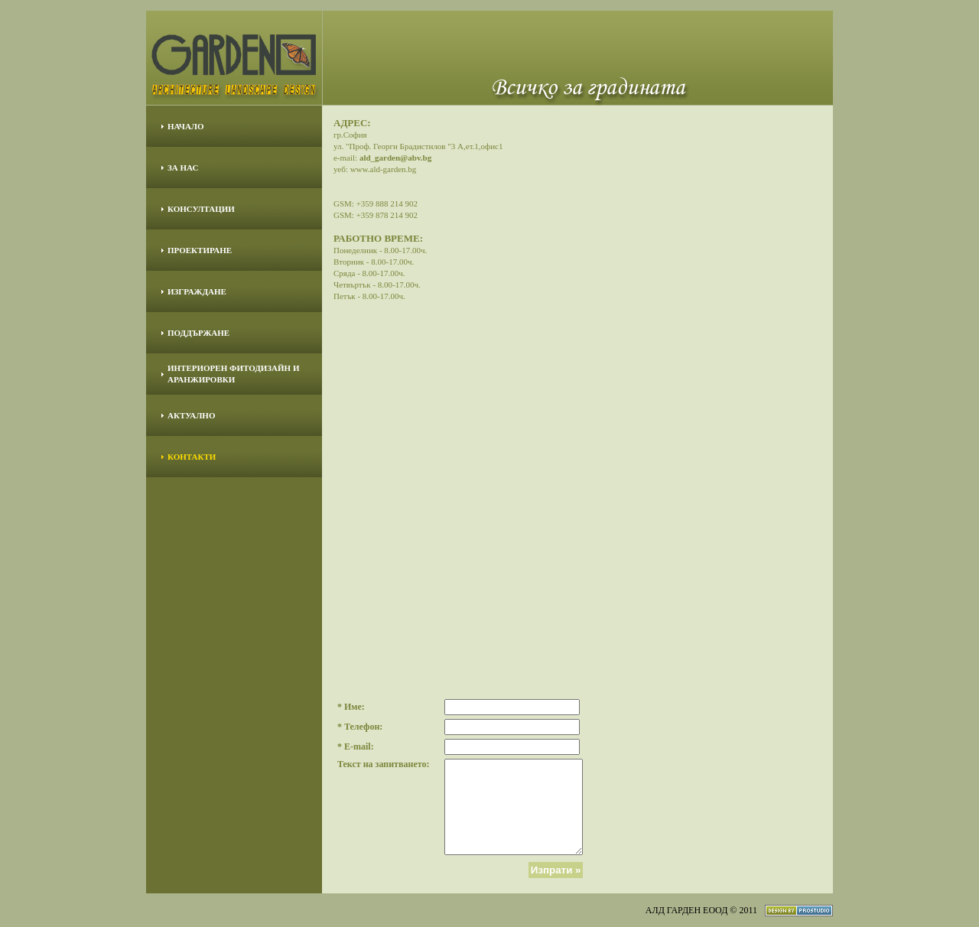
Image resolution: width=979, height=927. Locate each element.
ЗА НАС (183, 167)
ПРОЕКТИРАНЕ (200, 250)
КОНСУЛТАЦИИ (201, 208)
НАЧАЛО (186, 126)
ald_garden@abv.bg (395, 157)
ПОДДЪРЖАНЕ (198, 332)
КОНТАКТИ (192, 456)
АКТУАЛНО (191, 415)
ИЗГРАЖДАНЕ (197, 291)
